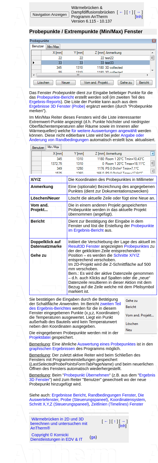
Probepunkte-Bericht (55, 97)
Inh (139, 16)
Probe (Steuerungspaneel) (84, 399)
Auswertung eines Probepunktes (106, 344)
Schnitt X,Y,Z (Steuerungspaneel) (59, 404)
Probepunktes (136, 246)
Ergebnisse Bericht (69, 395)
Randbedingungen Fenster (112, 395)
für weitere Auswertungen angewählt (104, 131)
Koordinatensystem (127, 399)
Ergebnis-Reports (45, 101)
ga (93, 437)
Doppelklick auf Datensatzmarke (46, 244)
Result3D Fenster (84, 246)
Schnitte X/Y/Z (126, 255)
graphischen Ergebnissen (52, 348)
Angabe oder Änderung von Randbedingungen (86, 137)
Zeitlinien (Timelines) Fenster (117, 404)
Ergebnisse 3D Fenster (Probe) (57, 106)
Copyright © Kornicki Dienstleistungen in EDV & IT (56, 437)
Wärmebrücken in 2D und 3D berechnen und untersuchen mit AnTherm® (58, 423)
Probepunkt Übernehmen (86, 375)
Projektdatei (40, 337)
